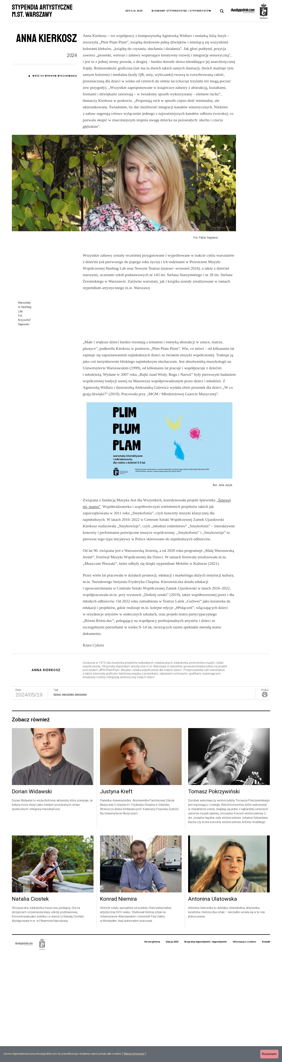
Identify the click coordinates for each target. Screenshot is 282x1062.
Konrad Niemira (118, 1008)
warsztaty (68, 802)
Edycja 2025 (134, 10)
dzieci (57, 802)
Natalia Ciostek (30, 1008)
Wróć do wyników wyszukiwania (54, 76)
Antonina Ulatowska (212, 1008)
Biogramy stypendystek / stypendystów (181, 10)
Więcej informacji (134, 1053)
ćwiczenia (81, 802)
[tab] (222, 11)
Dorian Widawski (32, 900)
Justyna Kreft (116, 900)
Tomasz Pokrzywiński (214, 900)
